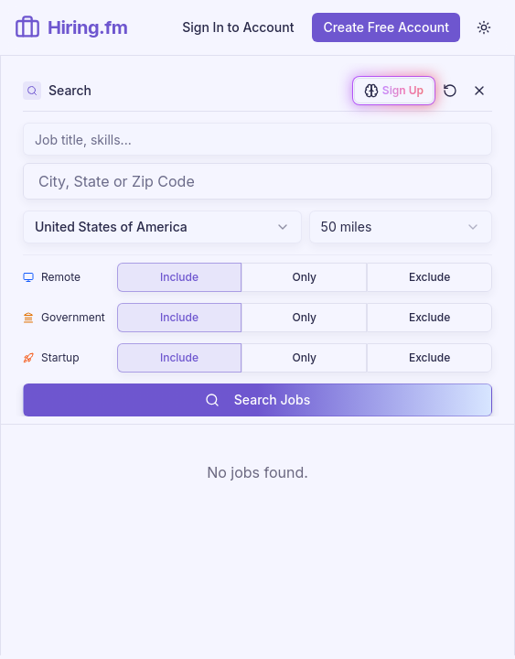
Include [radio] (179, 277)
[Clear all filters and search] (450, 90)
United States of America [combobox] (162, 226)
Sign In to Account (238, 27)
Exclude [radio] (429, 277)
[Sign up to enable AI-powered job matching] (394, 90)
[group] (304, 277)
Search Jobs (257, 399)
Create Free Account (386, 27)
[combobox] (257, 181)
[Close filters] (479, 90)
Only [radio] (305, 277)
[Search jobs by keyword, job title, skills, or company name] (257, 139)
